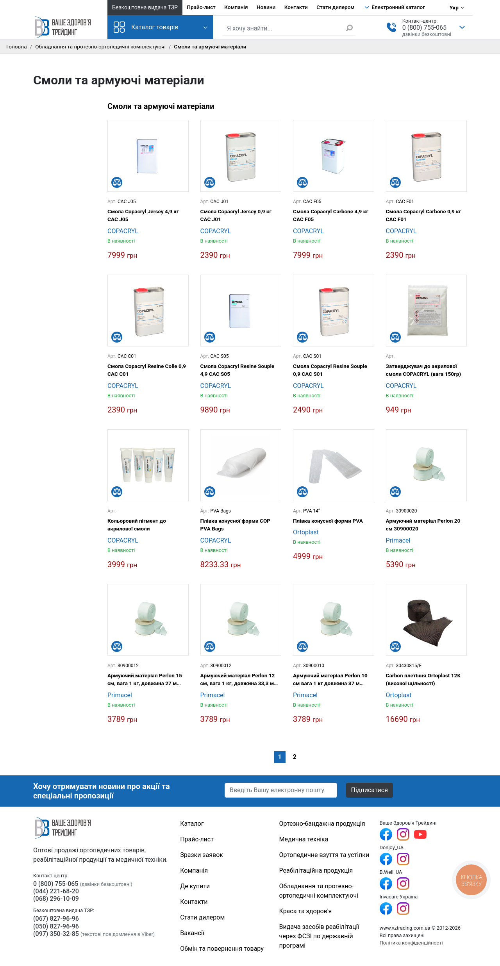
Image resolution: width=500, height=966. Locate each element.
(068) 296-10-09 (56, 898)
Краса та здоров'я (305, 911)
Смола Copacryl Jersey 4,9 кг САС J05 (143, 215)
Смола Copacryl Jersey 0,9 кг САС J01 (236, 215)
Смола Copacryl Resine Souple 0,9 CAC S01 (330, 370)
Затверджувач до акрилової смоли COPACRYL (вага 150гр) (423, 370)
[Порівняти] (116, 182)
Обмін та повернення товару (222, 948)
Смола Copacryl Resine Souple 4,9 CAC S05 (237, 370)
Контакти (296, 7)
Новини (266, 7)
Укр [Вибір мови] (454, 7)
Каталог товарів (146, 27)
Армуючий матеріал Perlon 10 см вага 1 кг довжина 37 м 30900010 (330, 679)
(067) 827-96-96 (56, 918)
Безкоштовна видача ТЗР (145, 7)
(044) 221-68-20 (56, 891)
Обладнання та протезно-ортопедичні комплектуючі (100, 46)
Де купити (195, 886)
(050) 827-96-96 (56, 926)
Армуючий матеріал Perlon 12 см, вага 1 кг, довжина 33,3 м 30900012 (237, 679)
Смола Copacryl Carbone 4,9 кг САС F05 (330, 215)
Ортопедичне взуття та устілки (324, 855)
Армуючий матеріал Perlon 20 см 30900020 (423, 525)
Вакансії (192, 933)
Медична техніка (304, 839)
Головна (16, 46)
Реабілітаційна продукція (316, 870)
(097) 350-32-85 (56, 933)
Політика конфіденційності (411, 943)
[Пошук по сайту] (288, 28)
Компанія (236, 7)
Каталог (192, 823)
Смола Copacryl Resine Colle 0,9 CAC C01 (146, 370)
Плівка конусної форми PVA (328, 521)
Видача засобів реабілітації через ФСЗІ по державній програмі (319, 936)
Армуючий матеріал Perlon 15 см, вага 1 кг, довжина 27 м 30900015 (144, 679)
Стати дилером (335, 7)
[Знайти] (350, 27)
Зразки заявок (201, 855)
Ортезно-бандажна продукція (322, 823)
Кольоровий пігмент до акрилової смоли (136, 525)
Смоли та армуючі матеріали (160, 106)
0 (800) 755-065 (424, 27)
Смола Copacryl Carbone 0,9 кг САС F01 (423, 215)
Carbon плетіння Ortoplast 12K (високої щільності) (423, 679)
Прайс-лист (201, 7)
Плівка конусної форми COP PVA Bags (235, 525)
